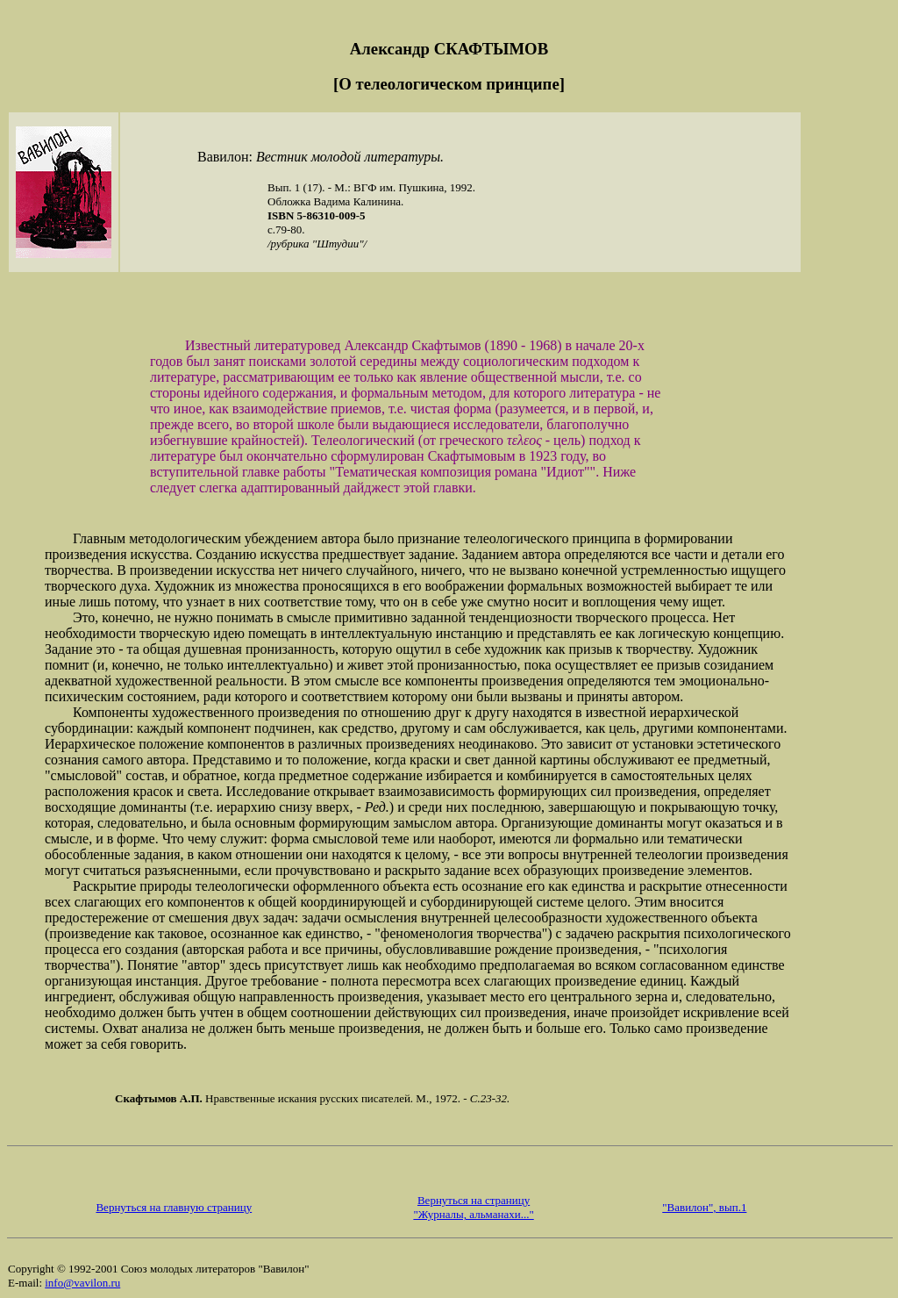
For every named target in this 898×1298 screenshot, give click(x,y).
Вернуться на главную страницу (174, 1207)
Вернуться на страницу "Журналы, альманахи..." (473, 1207)
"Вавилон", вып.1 (704, 1207)
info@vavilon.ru (82, 1282)
